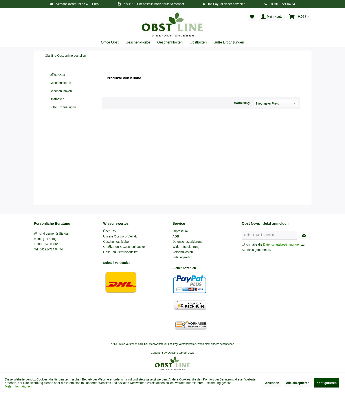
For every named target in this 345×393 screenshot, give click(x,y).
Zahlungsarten (182, 257)
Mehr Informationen (18, 386)
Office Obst (57, 74)
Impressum (180, 231)
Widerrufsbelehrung (185, 246)
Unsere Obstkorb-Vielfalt (120, 236)
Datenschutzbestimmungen (282, 244)
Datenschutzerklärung (187, 241)
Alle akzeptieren (298, 383)
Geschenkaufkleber (116, 241)
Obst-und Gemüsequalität (120, 252)
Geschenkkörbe (60, 83)
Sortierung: (242, 103)
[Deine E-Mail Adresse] (269, 235)
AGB (175, 236)
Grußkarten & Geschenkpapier (124, 246)
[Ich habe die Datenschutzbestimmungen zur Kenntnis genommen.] (243, 244)
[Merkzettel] (252, 16)
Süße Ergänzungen (63, 107)
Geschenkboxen (61, 91)
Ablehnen (272, 383)
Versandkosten (182, 252)
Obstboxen (57, 99)
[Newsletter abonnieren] (304, 235)
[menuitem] (252, 16)
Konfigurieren (326, 383)
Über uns (109, 231)
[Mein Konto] (272, 16)
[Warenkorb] (299, 16)
